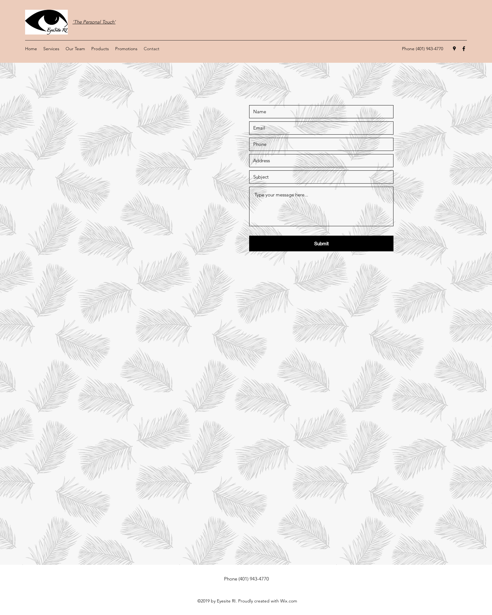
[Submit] (321, 243)
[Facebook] (464, 48)
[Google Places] (454, 48)
